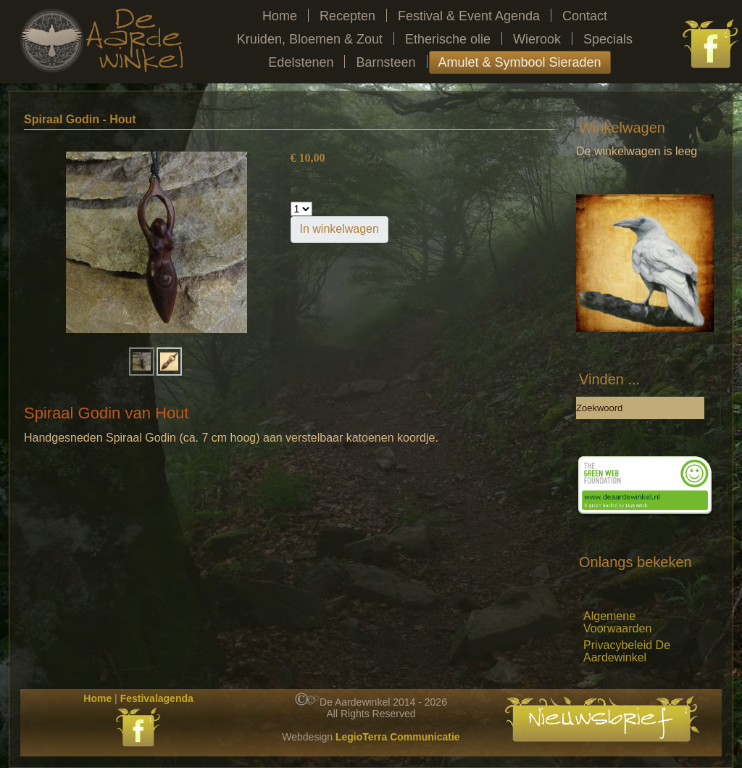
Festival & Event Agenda (469, 16)
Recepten (347, 16)
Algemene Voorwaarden (617, 622)
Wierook (537, 39)
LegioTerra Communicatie (397, 737)
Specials (608, 39)
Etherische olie (448, 39)
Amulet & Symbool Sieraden (519, 62)
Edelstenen (300, 62)
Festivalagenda (156, 698)
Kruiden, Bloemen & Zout (310, 39)
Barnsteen (385, 62)
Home (279, 16)
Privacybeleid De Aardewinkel (626, 651)
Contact (584, 16)
